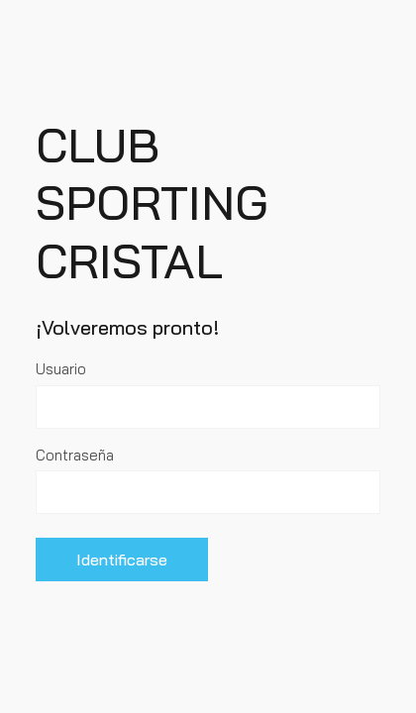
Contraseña (75, 455)
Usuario (61, 368)
